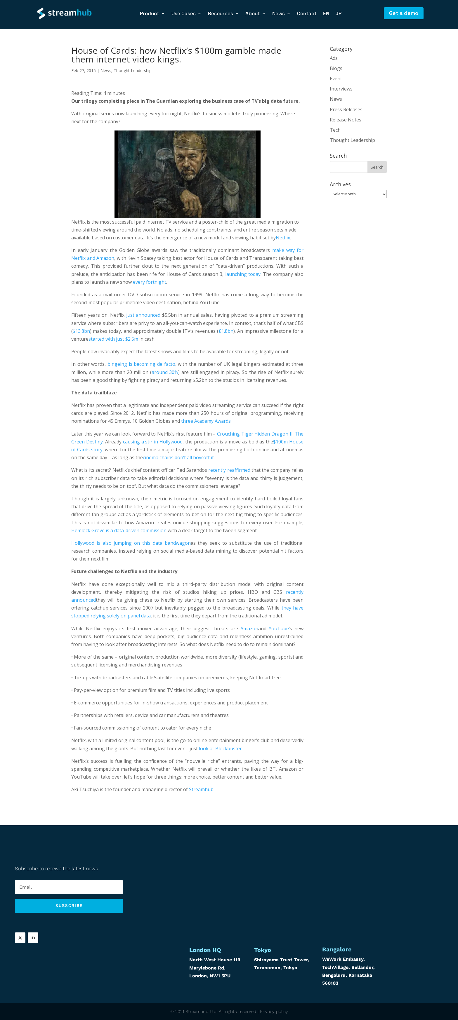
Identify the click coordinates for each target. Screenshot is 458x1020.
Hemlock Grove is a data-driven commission (118, 530)
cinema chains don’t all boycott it (178, 457)
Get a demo (403, 13)
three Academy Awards (206, 421)
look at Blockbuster (220, 748)
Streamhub (201, 789)
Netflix (283, 237)
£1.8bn (225, 331)
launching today (243, 274)
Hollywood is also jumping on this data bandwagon (131, 543)
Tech (335, 130)
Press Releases (346, 109)
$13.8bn (81, 331)
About (252, 14)
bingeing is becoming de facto (141, 364)
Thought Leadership (133, 70)
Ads (334, 58)
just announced (143, 315)
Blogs (336, 68)
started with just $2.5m (113, 339)
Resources (220, 14)
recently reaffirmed (229, 470)
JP (338, 14)
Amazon (249, 628)
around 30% (165, 372)
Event (336, 78)
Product (149, 14)
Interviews (341, 89)
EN (326, 14)
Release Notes (345, 119)
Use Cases (183, 14)
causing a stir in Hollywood (153, 441)
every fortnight (149, 282)
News (278, 14)
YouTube (279, 628)
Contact (307, 14)
